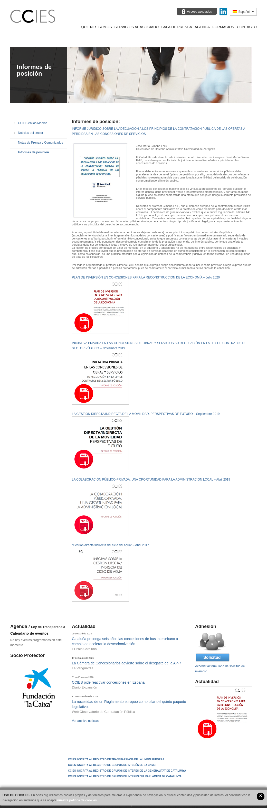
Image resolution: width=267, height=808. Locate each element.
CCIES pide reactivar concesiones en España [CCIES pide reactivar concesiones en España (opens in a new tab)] (108, 682)
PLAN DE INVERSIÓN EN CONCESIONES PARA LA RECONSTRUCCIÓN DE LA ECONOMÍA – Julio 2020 (146, 277)
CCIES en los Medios (32, 123)
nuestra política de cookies (77, 800)
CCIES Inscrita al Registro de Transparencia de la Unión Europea (116, 759)
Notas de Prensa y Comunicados (40, 142)
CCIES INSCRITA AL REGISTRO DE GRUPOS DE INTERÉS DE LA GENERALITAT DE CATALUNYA (127, 770)
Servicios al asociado (136, 27)
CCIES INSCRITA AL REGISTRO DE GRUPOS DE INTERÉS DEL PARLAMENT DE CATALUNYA (125, 776)
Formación (223, 27)
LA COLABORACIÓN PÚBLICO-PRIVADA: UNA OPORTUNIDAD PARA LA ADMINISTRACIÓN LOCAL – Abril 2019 (151, 479)
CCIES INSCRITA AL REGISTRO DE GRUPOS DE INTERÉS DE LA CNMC (112, 765)
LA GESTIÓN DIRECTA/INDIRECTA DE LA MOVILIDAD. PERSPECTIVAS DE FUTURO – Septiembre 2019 (146, 414)
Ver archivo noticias (85, 721)
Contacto (247, 27)
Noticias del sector (30, 133)
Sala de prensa (176, 27)
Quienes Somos (96, 27)
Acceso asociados (199, 11)
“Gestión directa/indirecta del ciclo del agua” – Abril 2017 (110, 545)
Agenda (202, 27)
